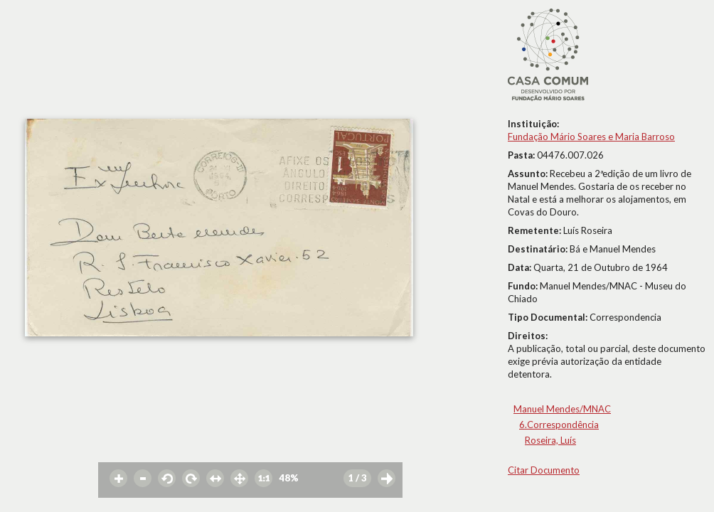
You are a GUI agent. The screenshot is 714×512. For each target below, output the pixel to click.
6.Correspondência (559, 424)
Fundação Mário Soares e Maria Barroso (591, 136)
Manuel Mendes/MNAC (562, 409)
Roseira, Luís (550, 440)
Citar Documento (544, 470)
